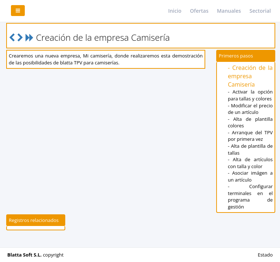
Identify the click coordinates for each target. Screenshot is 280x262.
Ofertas (199, 10)
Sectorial (260, 10)
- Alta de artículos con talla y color (250, 163)
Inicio (174, 10)
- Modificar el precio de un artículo (250, 109)
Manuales (229, 10)
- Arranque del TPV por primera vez (250, 136)
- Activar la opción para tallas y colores (250, 95)
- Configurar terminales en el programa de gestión (250, 196)
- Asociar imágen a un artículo (250, 176)
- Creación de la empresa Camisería (250, 76)
